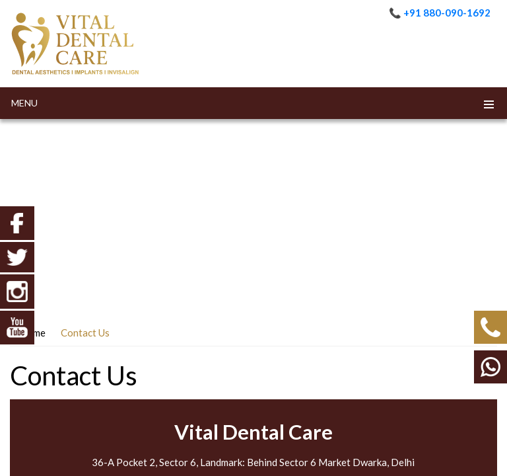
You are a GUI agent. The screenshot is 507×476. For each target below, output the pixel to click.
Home (33, 332)
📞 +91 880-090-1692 (439, 13)
